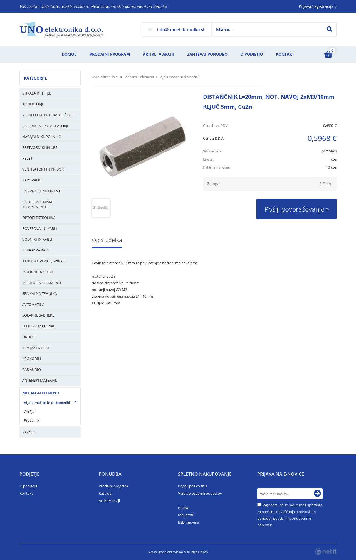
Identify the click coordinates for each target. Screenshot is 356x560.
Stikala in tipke (36, 93)
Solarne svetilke (38, 315)
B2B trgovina (188, 522)
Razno (28, 432)
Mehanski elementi (41, 392)
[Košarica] (328, 54)
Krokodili (31, 358)
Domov (69, 54)
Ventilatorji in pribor (43, 169)
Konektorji (32, 104)
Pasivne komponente (42, 190)
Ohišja (29, 411)
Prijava (183, 507)
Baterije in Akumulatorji (45, 125)
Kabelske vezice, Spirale (44, 260)
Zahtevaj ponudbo (207, 54)
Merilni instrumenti (41, 282)
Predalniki (32, 420)
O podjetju (251, 54)
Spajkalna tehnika (39, 293)
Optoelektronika (38, 217)
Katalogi (105, 493)
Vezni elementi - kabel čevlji (48, 114)
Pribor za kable (36, 250)
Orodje (28, 336)
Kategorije (35, 78)
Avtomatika (33, 304)
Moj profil (186, 514)
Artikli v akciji (158, 54)
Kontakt (285, 54)
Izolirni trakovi (37, 271)
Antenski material (39, 380)
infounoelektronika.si (180, 29)
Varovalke (32, 179)
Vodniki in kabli (37, 239)
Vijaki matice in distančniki (47, 402)
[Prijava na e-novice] (317, 493)
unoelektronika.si (105, 76)
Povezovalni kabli (39, 228)
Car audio (31, 369)
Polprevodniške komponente (37, 204)
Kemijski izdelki (36, 347)
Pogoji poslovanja (192, 486)
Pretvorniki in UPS (39, 147)
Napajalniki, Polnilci (42, 136)
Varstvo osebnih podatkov (200, 493)
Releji (27, 158)
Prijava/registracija (318, 6)
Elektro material (38, 326)
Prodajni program (110, 54)
